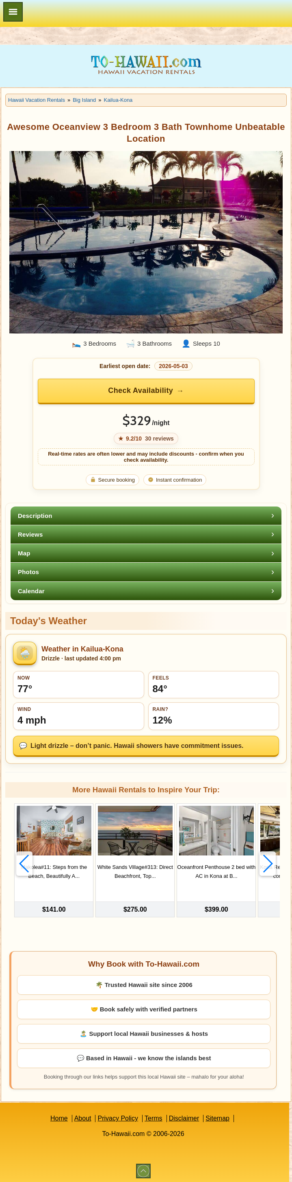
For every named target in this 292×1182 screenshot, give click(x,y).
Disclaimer (184, 1116)
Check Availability (140, 390)
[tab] (146, 516)
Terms (153, 1116)
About (82, 1116)
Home (59, 1116)
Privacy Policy (117, 1116)
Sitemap (217, 1116)
